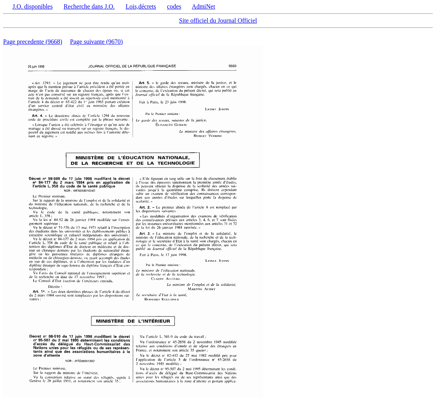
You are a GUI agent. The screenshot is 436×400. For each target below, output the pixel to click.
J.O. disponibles (33, 6)
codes (174, 6)
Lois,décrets (141, 6)
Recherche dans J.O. (89, 6)
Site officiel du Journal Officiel (218, 20)
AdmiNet (203, 6)
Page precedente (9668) (32, 41)
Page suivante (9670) (96, 41)
